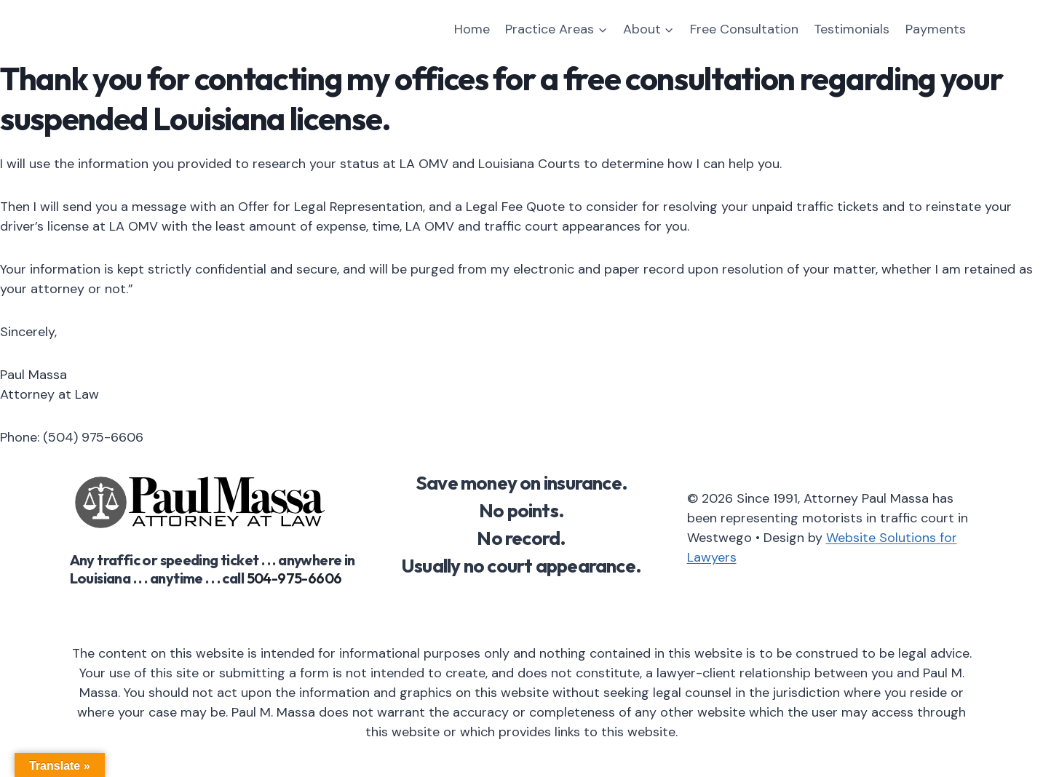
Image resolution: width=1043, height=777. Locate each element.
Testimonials (851, 29)
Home (472, 29)
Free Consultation (744, 29)
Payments (935, 29)
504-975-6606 (294, 578)
